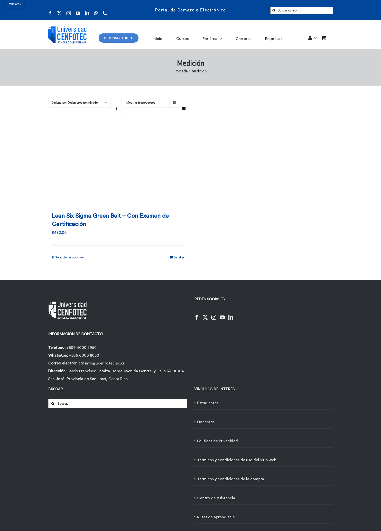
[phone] (105, 10)
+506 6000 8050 (83, 355)
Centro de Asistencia (216, 498)
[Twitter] (205, 314)
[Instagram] (213, 314)
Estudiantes (207, 403)
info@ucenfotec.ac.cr (105, 363)
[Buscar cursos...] (301, 10)
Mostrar (140, 102)
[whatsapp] (96, 10)
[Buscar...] (117, 403)
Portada (181, 71)
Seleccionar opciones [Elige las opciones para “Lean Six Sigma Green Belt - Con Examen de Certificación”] (69, 257)
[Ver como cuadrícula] (174, 101)
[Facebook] (196, 314)
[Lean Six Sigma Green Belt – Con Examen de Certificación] (118, 164)
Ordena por (75, 102)
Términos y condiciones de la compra (230, 479)
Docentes (205, 422)
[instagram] (68, 10)
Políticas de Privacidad (217, 441)
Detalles (179, 257)
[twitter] (59, 10)
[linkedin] (87, 10)
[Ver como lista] (184, 106)
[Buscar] (274, 10)
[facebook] (50, 10)
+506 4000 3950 (81, 348)
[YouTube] (222, 314)
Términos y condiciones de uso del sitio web (236, 460)
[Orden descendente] (116, 106)
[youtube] (78, 10)
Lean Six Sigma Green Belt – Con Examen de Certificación (110, 220)
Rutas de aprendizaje (216, 517)
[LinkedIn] (230, 314)
